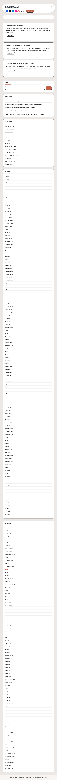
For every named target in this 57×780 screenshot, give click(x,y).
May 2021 (7, 289)
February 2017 (8, 401)
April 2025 (7, 208)
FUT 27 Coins (8, 135)
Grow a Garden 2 (9, 631)
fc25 (6, 596)
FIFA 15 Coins (8, 602)
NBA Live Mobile (9, 703)
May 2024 (7, 235)
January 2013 (8, 485)
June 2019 (7, 336)
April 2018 (7, 360)
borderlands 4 (8, 551)
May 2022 (7, 259)
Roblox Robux (8, 735)
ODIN (6, 715)
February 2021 (8, 298)
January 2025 (8, 217)
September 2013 (9, 461)
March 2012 (7, 514)
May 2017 (7, 393)
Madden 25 (7, 667)
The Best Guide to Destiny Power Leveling (20, 63)
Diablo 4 (7, 575)
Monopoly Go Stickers (10, 126)
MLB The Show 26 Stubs (10, 146)
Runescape (7, 738)
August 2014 (8, 437)
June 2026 (7, 179)
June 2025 (7, 203)
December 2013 (9, 455)
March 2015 (7, 419)
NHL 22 (6, 709)
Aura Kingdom (8, 542)
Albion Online (8, 536)
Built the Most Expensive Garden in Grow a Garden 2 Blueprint (20, 107)
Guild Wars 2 (8, 640)
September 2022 (9, 256)
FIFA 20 (6, 608)
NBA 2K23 (7, 700)
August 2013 (8, 464)
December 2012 (9, 488)
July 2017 (7, 387)
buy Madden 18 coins (10, 554)
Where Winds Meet (9, 756)
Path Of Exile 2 (8, 724)
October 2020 (8, 309)
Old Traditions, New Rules (14, 26)
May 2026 (7, 182)
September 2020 (9, 312)
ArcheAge (7, 539)
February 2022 (8, 265)
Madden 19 (7, 658)
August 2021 (8, 283)
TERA (6, 744)
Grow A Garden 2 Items (10, 161)
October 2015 (8, 413)
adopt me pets (8, 530)
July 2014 (7, 440)
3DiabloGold (12, 6)
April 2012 (7, 511)
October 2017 (8, 378)
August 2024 (8, 229)
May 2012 (7, 508)
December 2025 (9, 185)
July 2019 (7, 333)
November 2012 (9, 491)
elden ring (7, 581)
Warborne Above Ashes (11, 753)
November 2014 (9, 431)
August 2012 (8, 500)
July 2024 (7, 232)
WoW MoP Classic (9, 768)
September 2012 (9, 497)
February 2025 (8, 214)
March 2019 (7, 339)
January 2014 (8, 452)
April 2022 (7, 262)
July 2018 (7, 351)
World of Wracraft (9, 762)
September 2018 (9, 345)
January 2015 (8, 425)
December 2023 (9, 241)
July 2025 (7, 200)
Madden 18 (7, 652)
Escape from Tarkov (10, 584)
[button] (30, 11)
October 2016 (8, 410)
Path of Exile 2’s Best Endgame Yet (13, 111)
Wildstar (7, 759)
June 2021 (7, 286)
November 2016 (9, 407)
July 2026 (7, 176)
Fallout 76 (7, 587)
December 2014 (9, 428)
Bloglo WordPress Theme (41, 777)
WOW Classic (8, 765)
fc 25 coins (7, 593)
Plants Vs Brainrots (9, 726)
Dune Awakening (9, 578)
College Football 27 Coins (11, 129)
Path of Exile (8, 721)
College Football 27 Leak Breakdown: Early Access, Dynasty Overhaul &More (23, 104)
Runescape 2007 (9, 741)
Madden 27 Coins (9, 143)
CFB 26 (6, 557)
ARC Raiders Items (9, 152)
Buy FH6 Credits (9, 132)
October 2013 (8, 458)
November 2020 (9, 306)
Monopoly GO (8, 682)
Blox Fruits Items (9, 548)
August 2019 (8, 330)
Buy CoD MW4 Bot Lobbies (11, 155)
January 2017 (8, 404)
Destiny (6, 569)
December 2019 (9, 327)
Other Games (8, 718)
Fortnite (7, 617)
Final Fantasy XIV (9, 614)
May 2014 (7, 443)
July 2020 (7, 318)
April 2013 (7, 476)
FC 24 (6, 590)
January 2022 (8, 268)
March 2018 (7, 363)
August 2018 (8, 348)
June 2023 (7, 250)
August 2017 (8, 384)
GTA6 (6, 637)
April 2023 (7, 253)
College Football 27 (9, 566)
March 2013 (7, 479)
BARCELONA (8, 545)
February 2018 (8, 366)
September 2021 (9, 280)
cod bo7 (7, 563)
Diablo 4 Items (8, 140)
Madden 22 (7, 664)
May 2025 (7, 205)
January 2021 (8, 300)
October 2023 (8, 247)
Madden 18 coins (9, 655)
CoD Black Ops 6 (9, 560)
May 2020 (7, 321)
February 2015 (8, 422)
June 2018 (7, 354)
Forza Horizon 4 (8, 620)
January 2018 (8, 369)
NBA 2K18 (7, 691)
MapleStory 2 (8, 673)
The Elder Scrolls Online (10, 747)
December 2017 (9, 372)
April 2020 (7, 324)
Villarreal (7, 750)
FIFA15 (6, 611)
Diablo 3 (7, 572)
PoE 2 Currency (8, 137)
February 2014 (8, 449)
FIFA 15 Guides (8, 605)
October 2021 (8, 277)
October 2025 (8, 191)
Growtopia (7, 634)
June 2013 (7, 470)
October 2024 (8, 226)
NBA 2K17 (7, 688)
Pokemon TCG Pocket (10, 732)
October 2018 (8, 342)
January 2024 (8, 238)
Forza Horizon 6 (8, 623)
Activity (6, 528)
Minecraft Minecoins (10, 679)
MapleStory (7, 670)
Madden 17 (7, 649)
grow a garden (8, 629)
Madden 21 (7, 661)
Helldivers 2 (8, 643)
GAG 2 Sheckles (8, 164)
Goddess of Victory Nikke (11, 626)
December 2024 (9, 220)
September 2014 (9, 434)
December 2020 (9, 304)
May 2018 (7, 357)
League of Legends (9, 646)
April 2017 (7, 396)
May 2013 (7, 473)
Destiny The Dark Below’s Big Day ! (18, 45)
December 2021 (9, 271)
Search (6, 82)
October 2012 (8, 494)
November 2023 (9, 244)
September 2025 (9, 194)
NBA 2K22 (7, 697)
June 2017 (7, 390)
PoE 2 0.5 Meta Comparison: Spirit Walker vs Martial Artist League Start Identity (24, 114)
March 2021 (7, 295)
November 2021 (9, 274)
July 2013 (7, 467)
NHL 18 (6, 706)
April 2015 (7, 416)
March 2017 (7, 399)
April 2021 (7, 292)
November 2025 (9, 188)
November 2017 (9, 375)
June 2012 (7, 505)
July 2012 (7, 502)
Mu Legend (7, 685)
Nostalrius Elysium (9, 712)
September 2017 (9, 381)
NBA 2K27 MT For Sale (10, 149)
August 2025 (8, 197)
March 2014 (7, 446)
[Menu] (51, 6)
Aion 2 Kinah (8, 158)
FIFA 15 (6, 599)
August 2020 (8, 315)
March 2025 (8, 211)
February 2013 (8, 482)
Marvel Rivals (8, 676)
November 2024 (9, 223)
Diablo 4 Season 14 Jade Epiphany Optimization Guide (18, 101)
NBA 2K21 (7, 694)
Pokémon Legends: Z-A (10, 729)
